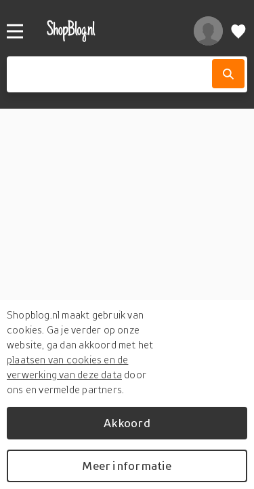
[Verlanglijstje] (238, 31)
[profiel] (208, 31)
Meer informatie (126, 465)
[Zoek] (228, 73)
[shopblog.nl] (106, 31)
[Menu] (15, 31)
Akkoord (127, 423)
